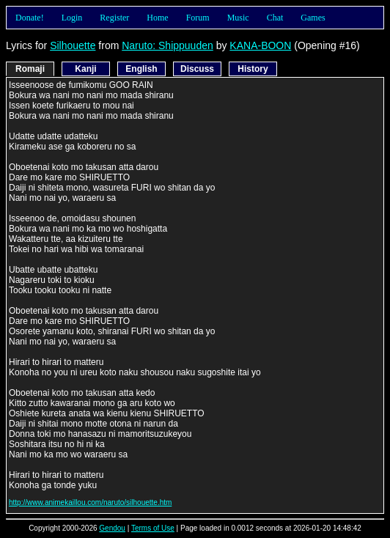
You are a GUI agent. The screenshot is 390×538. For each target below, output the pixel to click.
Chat (275, 17)
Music (238, 17)
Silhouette (72, 45)
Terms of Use (152, 528)
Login (72, 17)
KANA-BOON (260, 45)
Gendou (112, 528)
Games (313, 17)
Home (157, 17)
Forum (198, 17)
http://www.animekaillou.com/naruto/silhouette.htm (90, 502)
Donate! (29, 17)
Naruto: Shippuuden (167, 45)
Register (114, 17)
